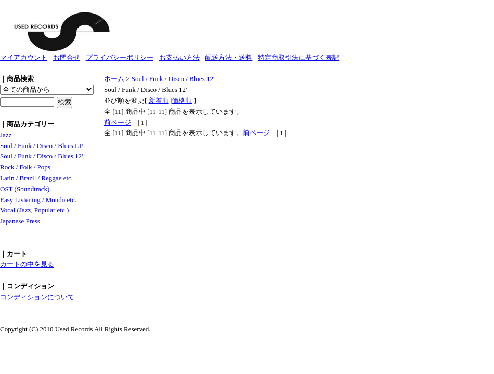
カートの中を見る (27, 264)
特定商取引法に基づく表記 (298, 57)
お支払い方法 (179, 57)
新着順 (159, 100)
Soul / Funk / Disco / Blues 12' (41, 156)
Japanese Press (20, 221)
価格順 (182, 100)
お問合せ (66, 57)
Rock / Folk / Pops (25, 167)
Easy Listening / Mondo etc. (38, 200)
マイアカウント (23, 57)
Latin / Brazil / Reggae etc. (36, 178)
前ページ (117, 122)
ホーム (114, 79)
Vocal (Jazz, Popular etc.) (34, 210)
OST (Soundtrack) (24, 189)
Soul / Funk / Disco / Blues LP (41, 146)
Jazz (5, 135)
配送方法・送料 (228, 57)
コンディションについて (37, 297)
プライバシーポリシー (119, 57)
